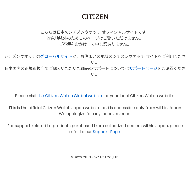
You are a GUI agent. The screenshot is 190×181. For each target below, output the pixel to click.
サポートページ (143, 68)
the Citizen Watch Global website (70, 96)
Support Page (106, 132)
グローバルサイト (56, 56)
